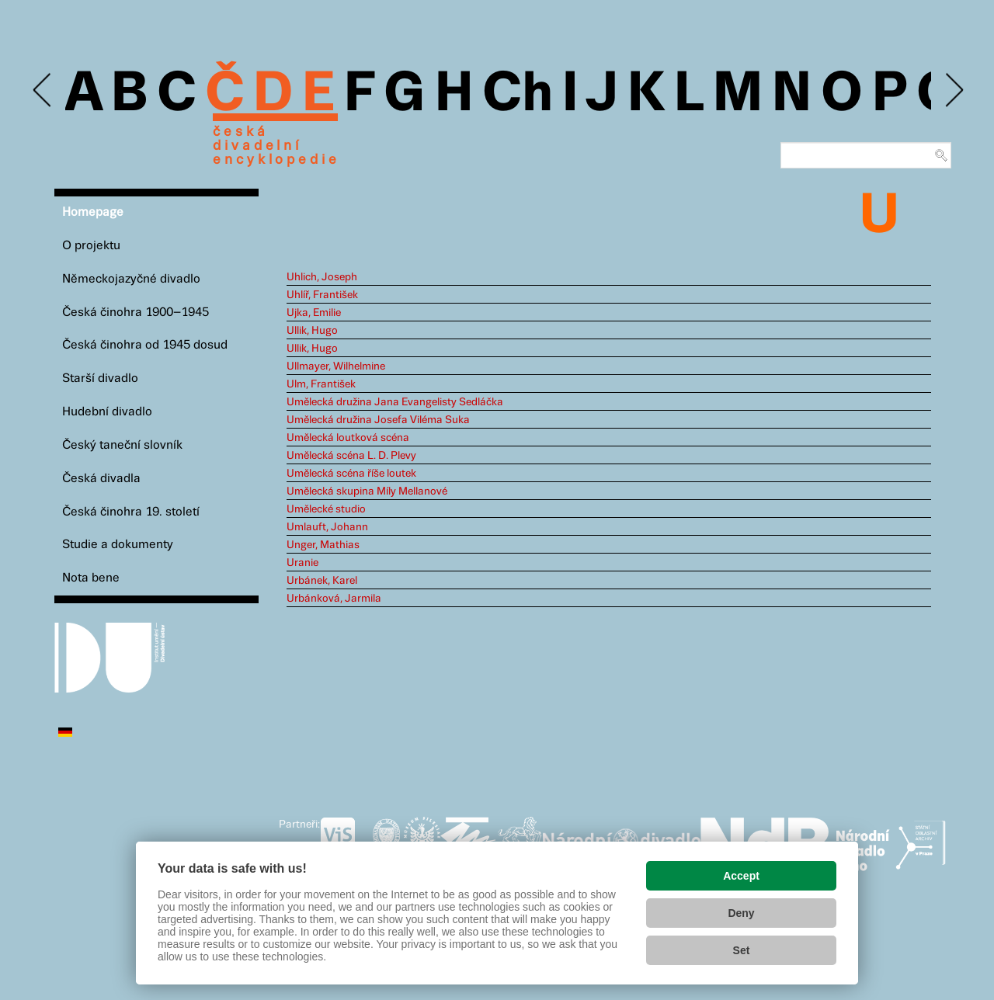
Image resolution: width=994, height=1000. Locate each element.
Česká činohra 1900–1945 (135, 312)
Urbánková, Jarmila (334, 598)
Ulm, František (321, 384)
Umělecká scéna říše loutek (351, 473)
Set (741, 950)
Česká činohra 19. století (131, 512)
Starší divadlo (100, 378)
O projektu (91, 245)
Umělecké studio (326, 509)
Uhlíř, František (322, 295)
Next (953, 90)
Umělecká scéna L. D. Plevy (351, 455)
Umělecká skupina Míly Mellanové (367, 491)
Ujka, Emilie (314, 312)
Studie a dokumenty (117, 544)
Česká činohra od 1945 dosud (145, 345)
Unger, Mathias (323, 545)
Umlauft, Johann (327, 527)
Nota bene (91, 578)
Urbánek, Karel (322, 580)
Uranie (302, 562)
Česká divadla (101, 478)
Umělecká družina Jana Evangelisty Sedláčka (395, 402)
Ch (517, 95)
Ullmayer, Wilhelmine (336, 366)
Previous (43, 90)
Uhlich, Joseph (322, 277)
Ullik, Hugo (312, 330)
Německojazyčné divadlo (131, 279)
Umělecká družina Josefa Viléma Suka (378, 420)
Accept (741, 876)
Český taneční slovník (122, 445)
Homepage (92, 212)
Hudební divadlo (107, 411)
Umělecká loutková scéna (348, 437)
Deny (741, 913)
